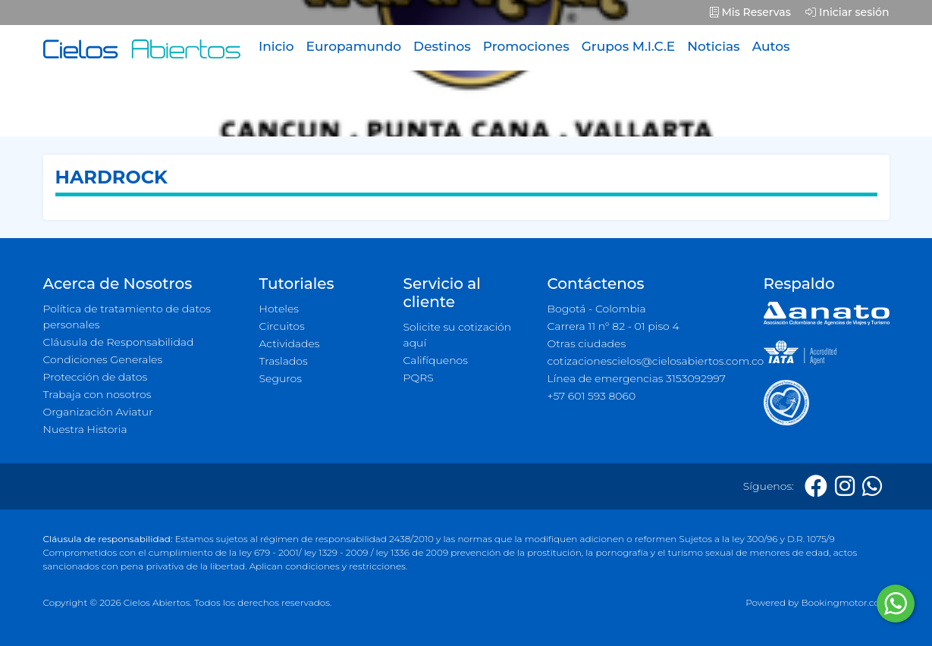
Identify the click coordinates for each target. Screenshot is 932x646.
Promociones (526, 46)
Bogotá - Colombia (597, 308)
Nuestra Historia (85, 429)
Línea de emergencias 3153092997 (637, 378)
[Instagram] (845, 486)
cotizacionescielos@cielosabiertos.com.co (646, 361)
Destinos (442, 46)
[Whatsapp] (872, 486)
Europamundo (353, 46)
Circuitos (282, 326)
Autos (771, 46)
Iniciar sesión (847, 12)
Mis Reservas (750, 12)
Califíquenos (435, 360)
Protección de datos (95, 377)
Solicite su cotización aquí (457, 335)
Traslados (283, 361)
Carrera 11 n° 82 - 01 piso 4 (613, 326)
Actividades (289, 343)
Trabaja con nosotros (97, 394)
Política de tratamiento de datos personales (127, 316)
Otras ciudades (587, 343)
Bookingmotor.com (845, 602)
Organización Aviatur (98, 412)
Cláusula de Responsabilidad (118, 342)
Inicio (276, 46)
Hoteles (279, 308)
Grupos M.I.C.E (629, 46)
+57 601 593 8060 (592, 396)
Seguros (281, 378)
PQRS (418, 377)
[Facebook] (816, 486)
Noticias (713, 46)
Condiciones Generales (103, 359)
